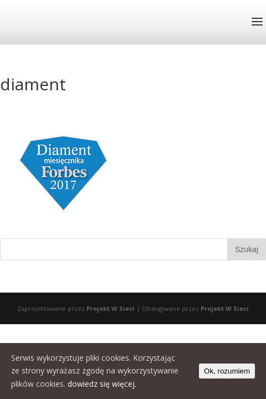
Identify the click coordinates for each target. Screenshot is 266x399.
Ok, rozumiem (227, 371)
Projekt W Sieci (110, 308)
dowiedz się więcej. (102, 383)
